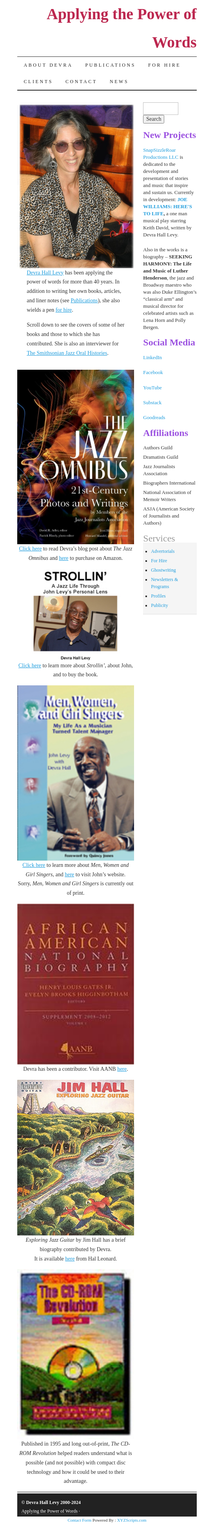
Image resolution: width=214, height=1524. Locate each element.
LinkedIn (152, 357)
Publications (110, 65)
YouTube (152, 388)
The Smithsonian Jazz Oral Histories (67, 353)
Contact (81, 81)
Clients (38, 81)
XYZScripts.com (132, 1520)
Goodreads (154, 417)
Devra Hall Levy (45, 273)
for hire (64, 310)
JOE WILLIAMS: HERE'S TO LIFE (167, 206)
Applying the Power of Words (49, 1511)
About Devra (48, 65)
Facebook (153, 372)
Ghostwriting (163, 570)
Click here (30, 549)
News (119, 81)
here (63, 558)
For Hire (164, 65)
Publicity (159, 605)
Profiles (158, 596)
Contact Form (79, 1520)
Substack (152, 402)
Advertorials (162, 551)
